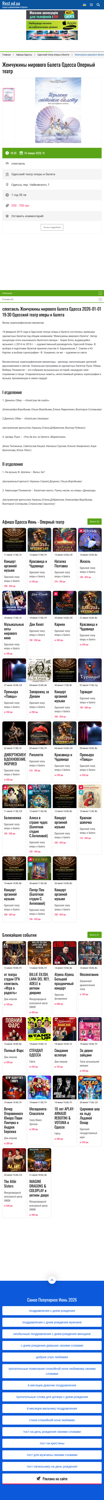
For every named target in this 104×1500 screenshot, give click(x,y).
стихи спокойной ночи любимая (52, 1420)
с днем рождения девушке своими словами (52, 1345)
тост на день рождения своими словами (52, 1432)
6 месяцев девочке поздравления (52, 1385)
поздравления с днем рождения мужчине (52, 1322)
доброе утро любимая (52, 1357)
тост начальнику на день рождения (52, 1466)
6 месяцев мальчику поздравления (52, 1408)
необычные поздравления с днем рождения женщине (52, 1334)
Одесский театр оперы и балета (30, 174)
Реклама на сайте (52, 1478)
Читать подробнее (52, 227)
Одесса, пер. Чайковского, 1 (27, 185)
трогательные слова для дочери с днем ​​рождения (52, 1397)
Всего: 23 (94, 521)
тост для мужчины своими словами (52, 1455)
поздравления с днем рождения (52, 1311)
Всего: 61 (94, 935)
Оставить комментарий (24, 216)
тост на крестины (52, 1443)
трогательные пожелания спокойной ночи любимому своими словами (52, 1371)
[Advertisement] (52, 45)
